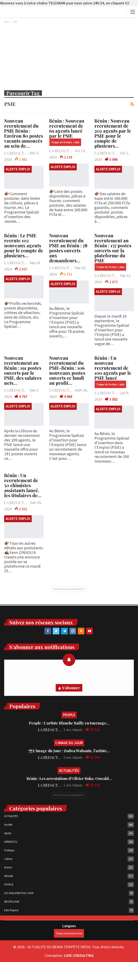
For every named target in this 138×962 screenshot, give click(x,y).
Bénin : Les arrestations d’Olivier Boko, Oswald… (69, 778)
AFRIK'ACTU (10, 842)
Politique (9, 850)
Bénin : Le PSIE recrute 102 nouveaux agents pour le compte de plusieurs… (23, 245)
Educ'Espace (11, 910)
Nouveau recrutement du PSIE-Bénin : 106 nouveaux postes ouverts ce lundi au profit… (67, 370)
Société (8, 824)
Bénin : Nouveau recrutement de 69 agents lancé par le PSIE (66, 132)
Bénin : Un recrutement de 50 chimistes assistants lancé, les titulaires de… (22, 485)
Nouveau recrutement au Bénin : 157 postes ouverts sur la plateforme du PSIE (112, 251)
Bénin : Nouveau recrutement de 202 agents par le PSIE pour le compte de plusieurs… (112, 133)
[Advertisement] (69, 55)
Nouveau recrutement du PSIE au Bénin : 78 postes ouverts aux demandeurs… (68, 248)
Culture (8, 859)
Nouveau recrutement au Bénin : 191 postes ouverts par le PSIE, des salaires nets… (22, 370)
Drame (8, 867)
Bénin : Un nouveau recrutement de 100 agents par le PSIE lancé (112, 371)
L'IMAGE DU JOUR (69, 742)
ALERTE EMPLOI (18, 169)
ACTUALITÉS (69, 770)
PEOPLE (69, 714)
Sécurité (8, 876)
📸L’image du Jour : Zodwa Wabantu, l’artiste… (69, 750)
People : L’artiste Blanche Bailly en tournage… (69, 723)
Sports (7, 833)
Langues (69, 930)
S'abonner (71, 687)
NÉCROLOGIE (11, 901)
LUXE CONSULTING (79, 955)
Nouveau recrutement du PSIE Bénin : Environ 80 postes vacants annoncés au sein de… (23, 133)
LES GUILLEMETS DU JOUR (19, 893)
